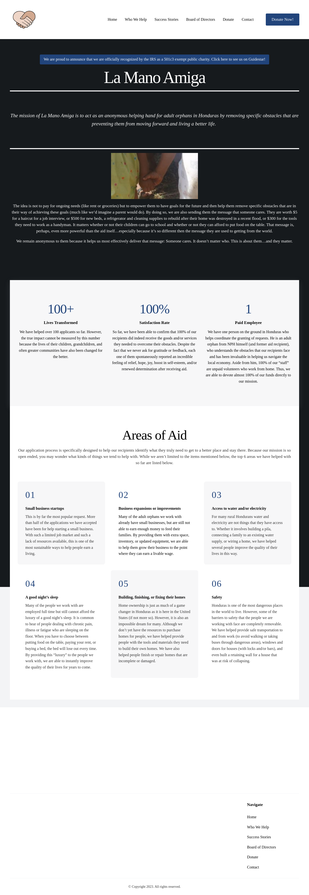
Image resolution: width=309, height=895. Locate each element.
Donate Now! (283, 19)
